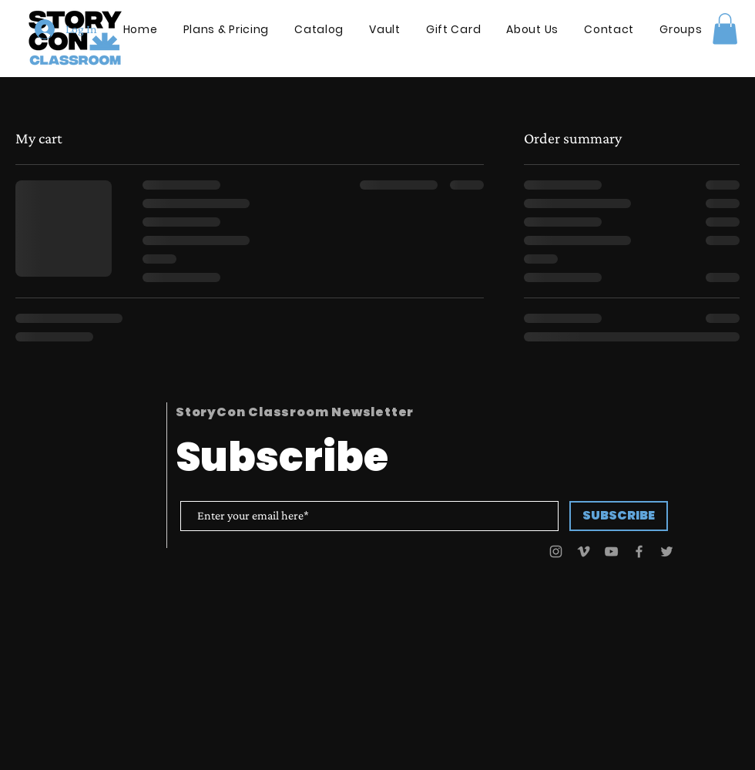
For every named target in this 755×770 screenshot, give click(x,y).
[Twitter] (667, 551)
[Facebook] (639, 551)
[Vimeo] (583, 551)
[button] (725, 29)
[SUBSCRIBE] (618, 516)
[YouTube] (611, 551)
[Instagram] (556, 551)
